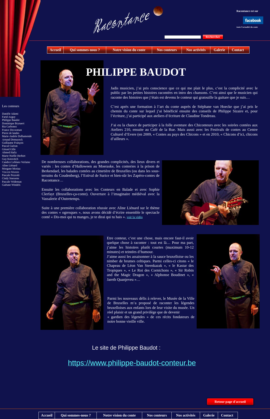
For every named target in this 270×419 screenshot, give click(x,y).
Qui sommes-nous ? (85, 50)
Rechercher (213, 37)
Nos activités (196, 50)
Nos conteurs (167, 50)
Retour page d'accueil (230, 401)
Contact (238, 50)
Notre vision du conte (129, 50)
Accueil (55, 50)
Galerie (219, 50)
